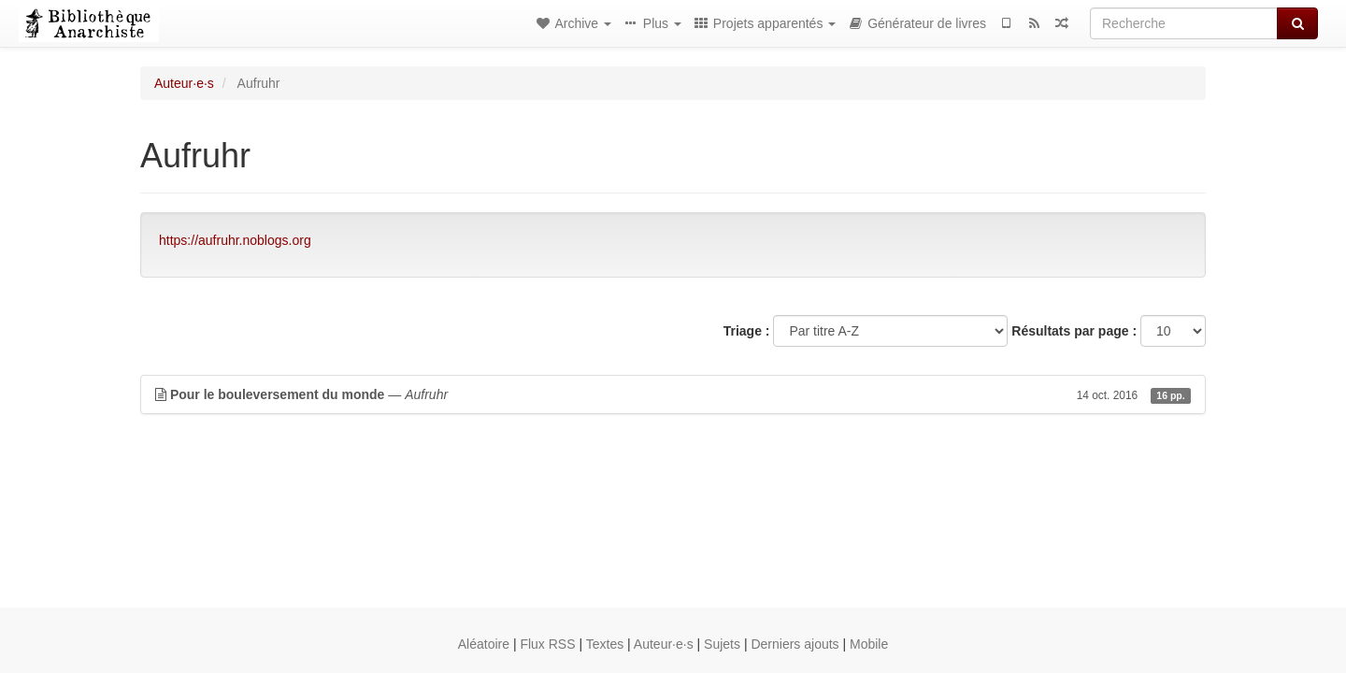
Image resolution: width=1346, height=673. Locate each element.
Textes (604, 644)
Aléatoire (483, 644)
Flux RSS (547, 644)
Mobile (869, 644)
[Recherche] (1184, 23)
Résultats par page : (1074, 330)
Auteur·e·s (184, 83)
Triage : (746, 330)
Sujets (722, 644)
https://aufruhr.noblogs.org (235, 240)
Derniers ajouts (794, 644)
